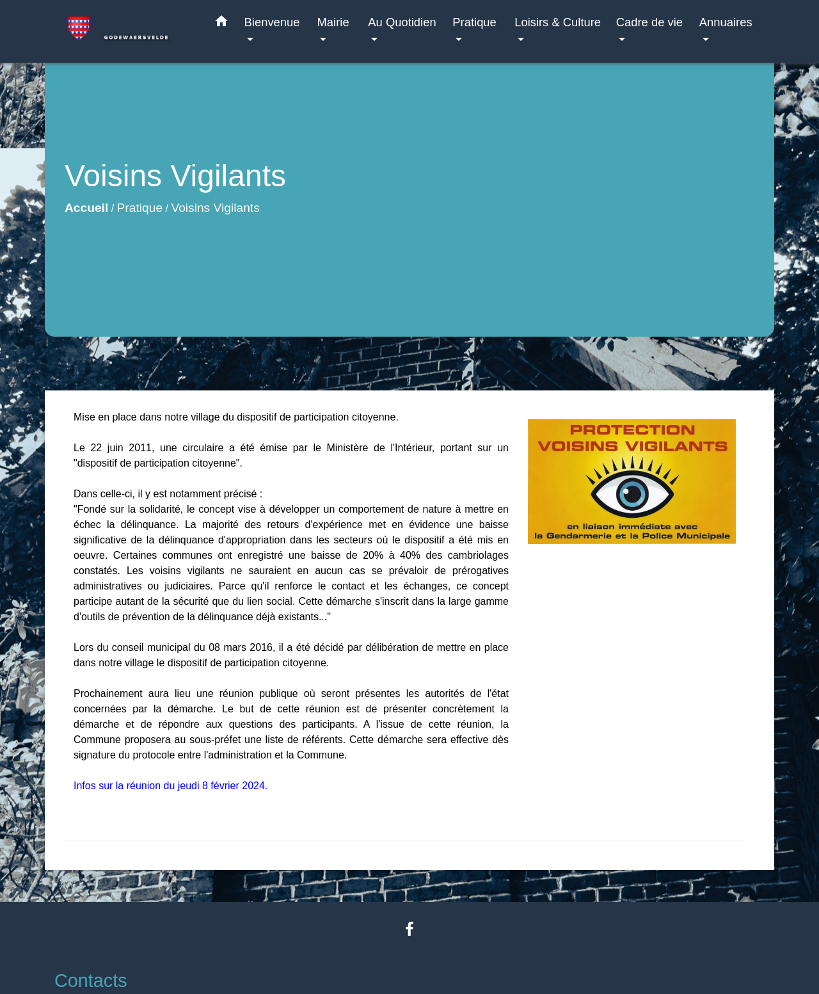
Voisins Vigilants (215, 207)
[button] (221, 23)
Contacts (90, 980)
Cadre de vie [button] (649, 22)
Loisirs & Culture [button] (557, 22)
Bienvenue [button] (272, 22)
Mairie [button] (333, 22)
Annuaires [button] (725, 22)
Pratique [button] (474, 22)
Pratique (140, 207)
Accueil (86, 207)
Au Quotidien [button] (402, 22)
